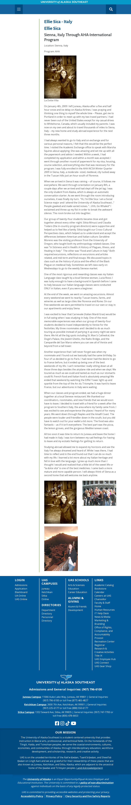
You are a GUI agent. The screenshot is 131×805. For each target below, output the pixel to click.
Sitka (44, 595)
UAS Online (21, 599)
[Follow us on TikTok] (68, 723)
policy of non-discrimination (97, 782)
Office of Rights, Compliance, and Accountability (104, 631)
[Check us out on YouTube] (73, 723)
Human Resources (105, 609)
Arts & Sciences (76, 585)
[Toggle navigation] (19, 9)
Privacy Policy (54, 796)
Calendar (99, 592)
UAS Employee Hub (105, 659)
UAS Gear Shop (103, 666)
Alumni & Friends (77, 606)
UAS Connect (102, 662)
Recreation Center (105, 641)
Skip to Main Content (13, 3)
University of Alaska (39, 779)
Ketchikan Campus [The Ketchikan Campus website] (35, 704)
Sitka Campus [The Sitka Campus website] (26, 712)
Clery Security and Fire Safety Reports (87, 796)
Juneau (45, 588)
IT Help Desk (102, 613)
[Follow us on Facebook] (57, 723)
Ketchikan (47, 592)
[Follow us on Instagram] (62, 723)
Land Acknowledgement (89, 768)
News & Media (102, 616)
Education (73, 588)
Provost (99, 638)
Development (75, 610)
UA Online (20, 595)
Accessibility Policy (32, 796)
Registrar (100, 645)
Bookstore (100, 588)
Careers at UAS (103, 595)
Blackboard (21, 592)
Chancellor (100, 599)
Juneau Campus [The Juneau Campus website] (32, 696)
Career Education (77, 592)
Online (45, 599)
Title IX (98, 655)
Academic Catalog (104, 585)
